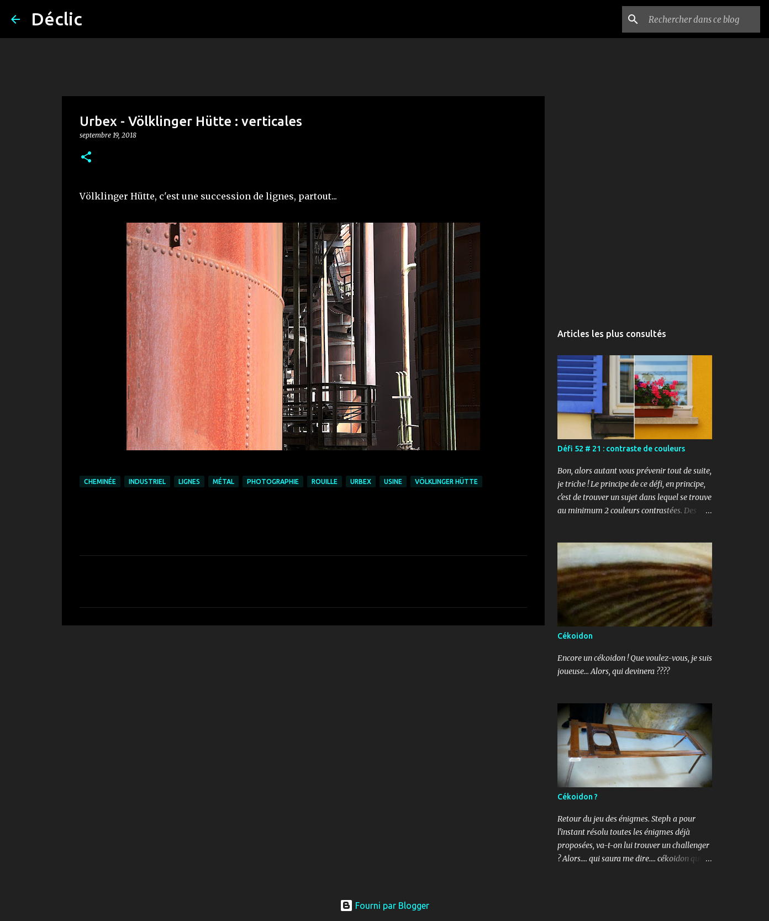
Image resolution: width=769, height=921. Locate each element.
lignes (189, 481)
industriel (147, 481)
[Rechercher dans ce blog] (702, 19)
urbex (360, 481)
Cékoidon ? (577, 796)
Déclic (56, 19)
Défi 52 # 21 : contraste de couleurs (621, 448)
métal (223, 481)
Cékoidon (575, 635)
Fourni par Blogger (384, 906)
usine (393, 481)
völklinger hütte (446, 481)
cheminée (100, 481)
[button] (86, 157)
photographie (273, 481)
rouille (325, 481)
